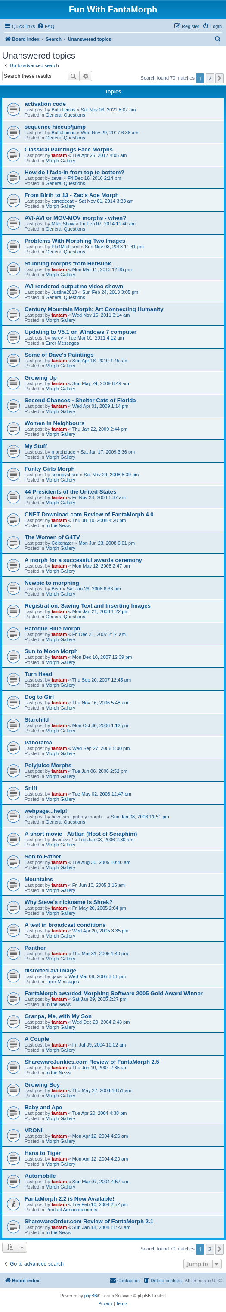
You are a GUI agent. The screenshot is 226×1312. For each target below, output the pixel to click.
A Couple (37, 1039)
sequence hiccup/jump (55, 126)
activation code (45, 104)
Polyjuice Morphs (48, 765)
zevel (56, 178)
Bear (56, 588)
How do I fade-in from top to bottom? (74, 172)
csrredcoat (62, 201)
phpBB (90, 1295)
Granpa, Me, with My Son (58, 1016)
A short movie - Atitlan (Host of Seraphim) (81, 833)
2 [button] (209, 78)
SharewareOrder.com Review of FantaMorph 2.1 (89, 1221)
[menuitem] (45, 26)
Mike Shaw (62, 223)
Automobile (40, 1176)
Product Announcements (71, 1209)
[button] (219, 78)
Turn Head (38, 674)
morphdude (63, 451)
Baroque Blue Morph (52, 628)
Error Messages (62, 343)
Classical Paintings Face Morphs (69, 149)
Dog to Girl (39, 697)
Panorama (38, 742)
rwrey (57, 337)
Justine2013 (64, 292)
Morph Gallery (60, 160)
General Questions (65, 114)
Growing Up (41, 377)
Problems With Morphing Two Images (75, 241)
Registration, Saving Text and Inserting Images (88, 605)
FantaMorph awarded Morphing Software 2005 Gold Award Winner (114, 993)
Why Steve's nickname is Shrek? (69, 902)
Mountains (39, 879)
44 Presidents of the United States (70, 491)
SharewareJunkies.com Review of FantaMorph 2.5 (92, 1062)
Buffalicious (63, 109)
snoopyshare (64, 474)
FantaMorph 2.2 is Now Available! (70, 1198)
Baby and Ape (43, 1107)
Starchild (37, 719)
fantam (59, 155)
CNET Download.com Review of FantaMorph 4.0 (89, 514)
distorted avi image (50, 970)
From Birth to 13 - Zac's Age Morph (72, 195)
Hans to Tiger (43, 1153)
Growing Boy (42, 1084)
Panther (35, 948)
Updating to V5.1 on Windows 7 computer (80, 332)
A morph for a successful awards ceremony (83, 560)
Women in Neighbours (55, 423)
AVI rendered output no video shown (74, 286)
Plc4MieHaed (65, 246)
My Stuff (36, 446)
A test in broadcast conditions (65, 925)
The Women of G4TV (52, 537)
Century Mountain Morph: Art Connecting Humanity (94, 309)
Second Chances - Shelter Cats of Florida (80, 400)
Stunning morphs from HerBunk (68, 263)
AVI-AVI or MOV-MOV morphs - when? (75, 218)
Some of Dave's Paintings (59, 355)
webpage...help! (46, 811)
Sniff (31, 788)
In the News (58, 525)
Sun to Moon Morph (51, 651)
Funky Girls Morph (50, 469)
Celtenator (62, 543)
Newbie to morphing (52, 583)
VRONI (34, 1130)
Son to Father (43, 856)
